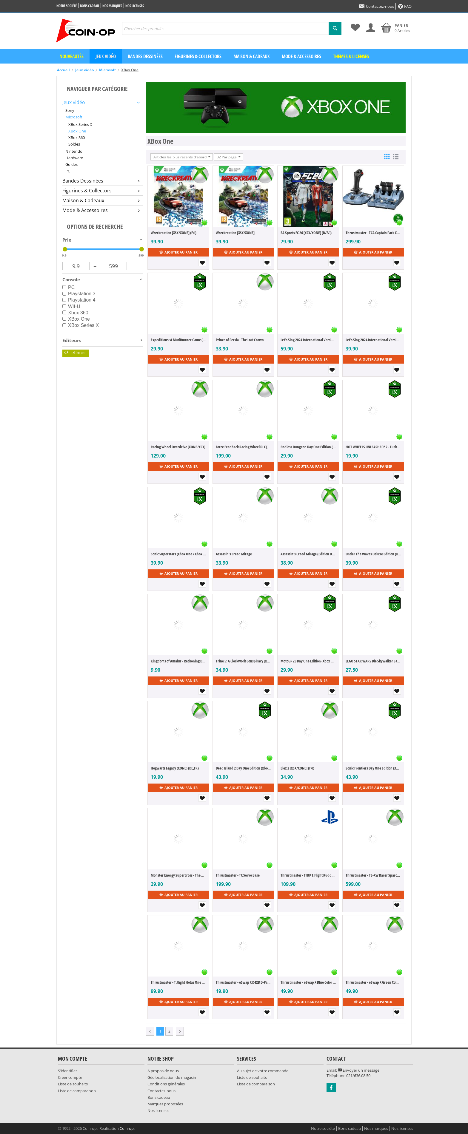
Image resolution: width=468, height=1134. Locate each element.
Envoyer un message (358, 1070)
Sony (69, 110)
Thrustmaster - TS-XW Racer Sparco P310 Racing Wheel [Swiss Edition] (373, 875)
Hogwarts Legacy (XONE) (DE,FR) (175, 768)
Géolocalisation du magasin (171, 1077)
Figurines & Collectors (198, 56)
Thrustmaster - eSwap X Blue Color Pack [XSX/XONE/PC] (308, 982)
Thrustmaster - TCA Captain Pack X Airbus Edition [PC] (373, 232)
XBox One (77, 131)
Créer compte (70, 1077)
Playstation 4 (79, 299)
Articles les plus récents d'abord (182, 156)
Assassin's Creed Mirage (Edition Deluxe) (308, 554)
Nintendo (73, 151)
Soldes (74, 144)
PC (67, 171)
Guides (71, 164)
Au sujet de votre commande (262, 1070)
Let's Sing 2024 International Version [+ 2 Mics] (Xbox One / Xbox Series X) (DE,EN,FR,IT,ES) (308, 339)
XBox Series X (80, 124)
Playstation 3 (79, 293)
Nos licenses (134, 5)
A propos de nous (163, 1070)
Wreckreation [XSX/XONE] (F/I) (173, 232)
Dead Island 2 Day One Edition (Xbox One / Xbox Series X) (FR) (243, 768)
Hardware (74, 157)
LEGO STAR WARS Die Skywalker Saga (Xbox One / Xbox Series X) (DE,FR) (373, 661)
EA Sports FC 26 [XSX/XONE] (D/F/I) (306, 232)
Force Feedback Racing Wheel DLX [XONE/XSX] (243, 446)
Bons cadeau (89, 5)
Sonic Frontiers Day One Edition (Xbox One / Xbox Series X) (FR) (373, 768)
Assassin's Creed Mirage (234, 554)
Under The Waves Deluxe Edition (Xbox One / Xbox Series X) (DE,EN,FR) (373, 554)
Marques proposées (165, 1104)
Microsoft (107, 69)
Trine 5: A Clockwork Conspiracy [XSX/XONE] (243, 661)
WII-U (71, 306)
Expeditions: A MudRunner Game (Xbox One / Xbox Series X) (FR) (178, 339)
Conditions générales (166, 1084)
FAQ (405, 6)
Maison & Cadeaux (251, 56)
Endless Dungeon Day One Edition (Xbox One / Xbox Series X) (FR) (308, 446)
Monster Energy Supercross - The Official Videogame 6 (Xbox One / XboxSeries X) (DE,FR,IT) (178, 875)
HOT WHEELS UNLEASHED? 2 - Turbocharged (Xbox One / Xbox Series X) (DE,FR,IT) (373, 446)
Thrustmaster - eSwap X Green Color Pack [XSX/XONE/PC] (373, 982)
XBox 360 (76, 137)
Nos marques (112, 5)
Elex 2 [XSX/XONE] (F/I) (297, 768)
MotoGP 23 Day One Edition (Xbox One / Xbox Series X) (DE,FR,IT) (308, 661)
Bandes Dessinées (101, 180)
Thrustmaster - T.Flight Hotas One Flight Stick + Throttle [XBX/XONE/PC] (178, 982)
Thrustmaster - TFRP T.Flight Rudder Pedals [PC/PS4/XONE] (308, 875)
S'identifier (67, 1070)
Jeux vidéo (106, 56)
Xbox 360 (75, 312)
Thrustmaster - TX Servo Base (238, 875)
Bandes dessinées (145, 56)
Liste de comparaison (77, 1090)
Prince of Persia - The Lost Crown (240, 339)
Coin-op (127, 1128)
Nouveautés (71, 56)
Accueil (63, 69)
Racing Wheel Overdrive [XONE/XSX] (178, 446)
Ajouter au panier (178, 252)
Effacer (75, 352)
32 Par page (229, 156)
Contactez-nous (376, 6)
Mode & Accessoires (301, 56)
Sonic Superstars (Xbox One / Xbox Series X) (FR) (178, 554)
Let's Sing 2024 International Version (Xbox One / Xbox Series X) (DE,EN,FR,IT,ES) (373, 339)
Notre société (66, 5)
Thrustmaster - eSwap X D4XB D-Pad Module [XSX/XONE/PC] (243, 982)
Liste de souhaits (73, 1084)
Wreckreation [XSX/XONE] (235, 232)
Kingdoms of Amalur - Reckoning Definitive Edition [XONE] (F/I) (178, 661)
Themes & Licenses (351, 56)
